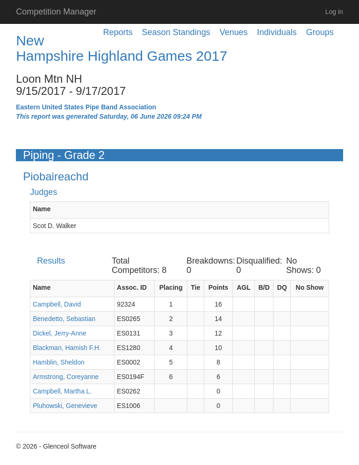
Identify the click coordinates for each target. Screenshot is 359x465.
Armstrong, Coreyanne (66, 376)
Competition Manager (56, 11)
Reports (118, 32)
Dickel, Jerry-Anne (59, 333)
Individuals (277, 32)
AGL (244, 287)
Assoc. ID (132, 287)
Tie (195, 287)
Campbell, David (57, 304)
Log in (334, 11)
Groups (320, 32)
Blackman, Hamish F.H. (67, 347)
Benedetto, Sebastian (64, 318)
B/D (264, 287)
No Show (310, 287)
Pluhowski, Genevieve (65, 405)
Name (41, 209)
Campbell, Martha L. (62, 391)
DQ (282, 287)
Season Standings (176, 32)
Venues (234, 32)
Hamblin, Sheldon (59, 362)
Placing (171, 287)
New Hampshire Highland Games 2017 (121, 48)
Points (218, 287)
